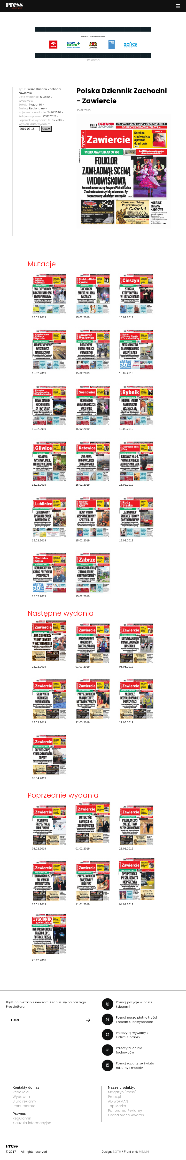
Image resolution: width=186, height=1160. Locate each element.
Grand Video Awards (126, 1115)
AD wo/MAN (118, 1101)
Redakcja (21, 1092)
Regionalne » (38, 108)
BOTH (117, 1151)
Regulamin (22, 1118)
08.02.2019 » (56, 120)
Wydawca (21, 1096)
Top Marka (117, 1105)
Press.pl (114, 1096)
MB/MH (144, 1151)
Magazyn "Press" (122, 1092)
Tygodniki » (36, 104)
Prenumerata (24, 1105)
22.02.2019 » (50, 116)
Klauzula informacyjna (32, 1122)
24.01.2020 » (55, 112)
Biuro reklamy (24, 1101)
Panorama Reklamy (125, 1110)
